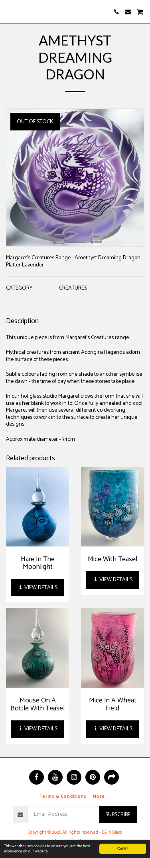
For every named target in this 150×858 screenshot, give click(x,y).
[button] (9, 11)
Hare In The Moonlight (38, 563)
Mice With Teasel (112, 559)
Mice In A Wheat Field (112, 704)
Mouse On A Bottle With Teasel (37, 704)
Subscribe (117, 814)
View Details (37, 587)
